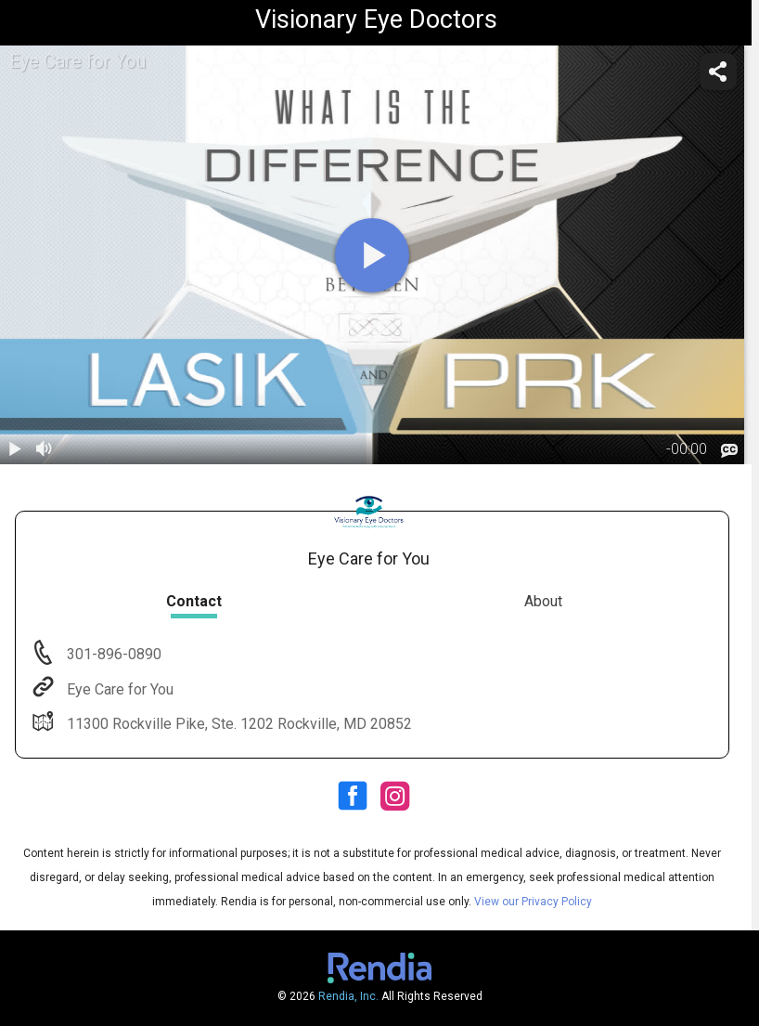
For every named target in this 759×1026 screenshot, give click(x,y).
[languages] (729, 451)
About (543, 601)
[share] (718, 71)
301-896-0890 (112, 654)
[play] (372, 255)
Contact (194, 601)
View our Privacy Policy (533, 901)
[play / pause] (15, 449)
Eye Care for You (118, 689)
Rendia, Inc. (348, 996)
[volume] (44, 449)
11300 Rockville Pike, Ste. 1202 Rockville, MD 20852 (237, 724)
